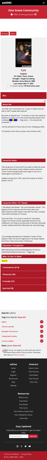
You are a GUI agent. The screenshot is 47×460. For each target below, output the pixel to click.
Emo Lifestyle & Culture (23, 415)
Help (13, 382)
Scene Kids (23, 418)
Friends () (9, 281)
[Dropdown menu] (43, 3)
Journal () (8, 288)
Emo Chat (33, 382)
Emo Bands (23, 404)
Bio (4, 95)
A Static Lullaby (8, 341)
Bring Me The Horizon (10, 331)
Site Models (33, 375)
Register (13, 375)
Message (4, 33)
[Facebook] (21, 446)
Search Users (34, 368)
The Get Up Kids (8, 327)
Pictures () (9, 274)
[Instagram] (35, 14)
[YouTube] (29, 446)
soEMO (6, 2)
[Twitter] (25, 446)
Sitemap (13, 385)
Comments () (11, 267)
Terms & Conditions (11, 454)
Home (13, 368)
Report (13, 33)
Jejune (4, 322)
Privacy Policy (26, 454)
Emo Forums (33, 378)
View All (21, 317)
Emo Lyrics (23, 408)
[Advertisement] (23, 25)
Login (13, 372)
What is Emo (23, 397)
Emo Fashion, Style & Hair (23, 411)
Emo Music (23, 401)
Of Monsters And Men (18, 355)
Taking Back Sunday (9, 336)
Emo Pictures (34, 372)
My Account (13, 378)
